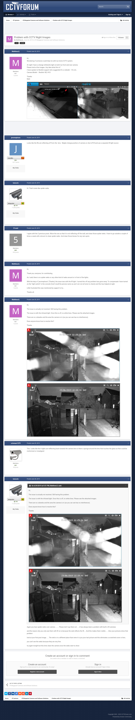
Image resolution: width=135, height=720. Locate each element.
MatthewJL (19, 40)
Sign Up (128, 14)
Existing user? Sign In (115, 14)
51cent (15, 228)
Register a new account (37, 672)
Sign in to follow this (109, 37)
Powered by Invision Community (122, 717)
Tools (33, 14)
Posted (33, 51)
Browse (10, 14)
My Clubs (16, 168)
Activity (22, 14)
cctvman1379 (15, 443)
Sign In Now (97, 672)
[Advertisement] (67, 29)
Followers (121, 37)
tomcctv (16, 183)
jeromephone (15, 138)
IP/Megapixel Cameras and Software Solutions (50, 40)
